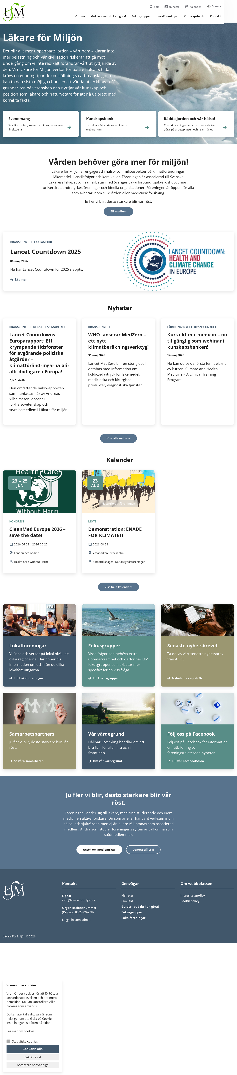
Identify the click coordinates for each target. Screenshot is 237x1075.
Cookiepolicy (190, 902)
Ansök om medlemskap (99, 851)
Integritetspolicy (193, 897)
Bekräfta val (32, 1057)
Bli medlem (118, 212)
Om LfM (127, 902)
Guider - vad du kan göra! (140, 908)
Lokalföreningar (133, 919)
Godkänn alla (33, 1049)
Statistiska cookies (25, 1041)
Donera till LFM (143, 851)
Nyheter (127, 897)
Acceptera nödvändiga (32, 1065)
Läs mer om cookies (20, 1031)
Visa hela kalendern (119, 588)
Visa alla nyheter (119, 439)
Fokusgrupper (131, 914)
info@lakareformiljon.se (78, 902)
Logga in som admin (76, 921)
